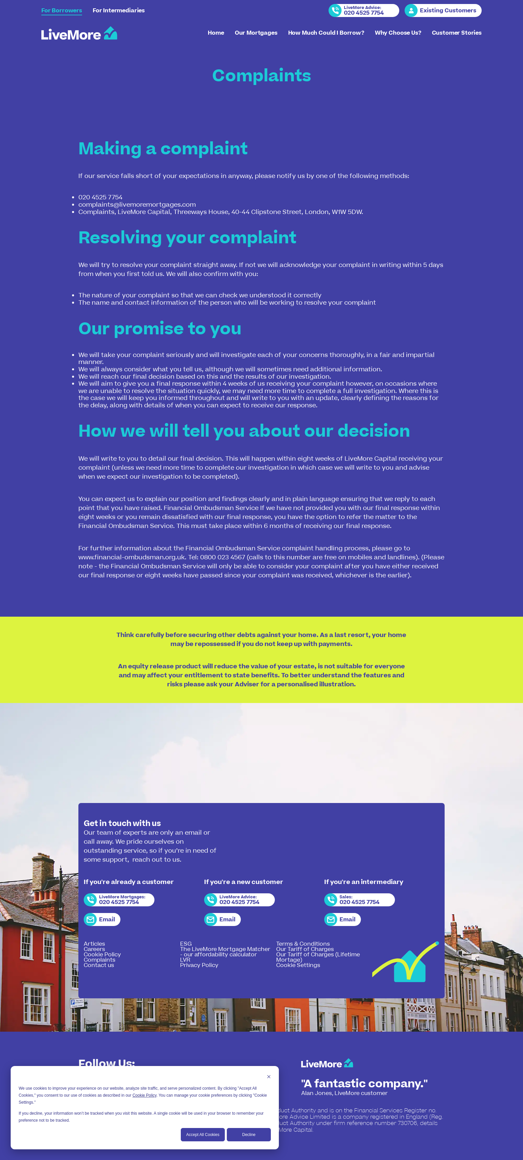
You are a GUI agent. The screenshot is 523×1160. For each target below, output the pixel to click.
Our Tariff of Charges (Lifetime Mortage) (318, 957)
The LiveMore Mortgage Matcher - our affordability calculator (225, 952)
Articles (94, 944)
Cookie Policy (144, 1095)
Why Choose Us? (398, 33)
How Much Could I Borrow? (326, 33)
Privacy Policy (199, 965)
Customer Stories (457, 33)
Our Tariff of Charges (305, 949)
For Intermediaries (119, 11)
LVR (185, 960)
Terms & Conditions (303, 944)
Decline (248, 1134)
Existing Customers (448, 11)
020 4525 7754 (364, 13)
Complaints (99, 960)
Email (107, 920)
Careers (94, 949)
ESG (186, 944)
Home (216, 33)
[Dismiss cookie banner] (269, 1077)
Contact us (99, 965)
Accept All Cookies (202, 1134)
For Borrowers (61, 11)
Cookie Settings (298, 965)
